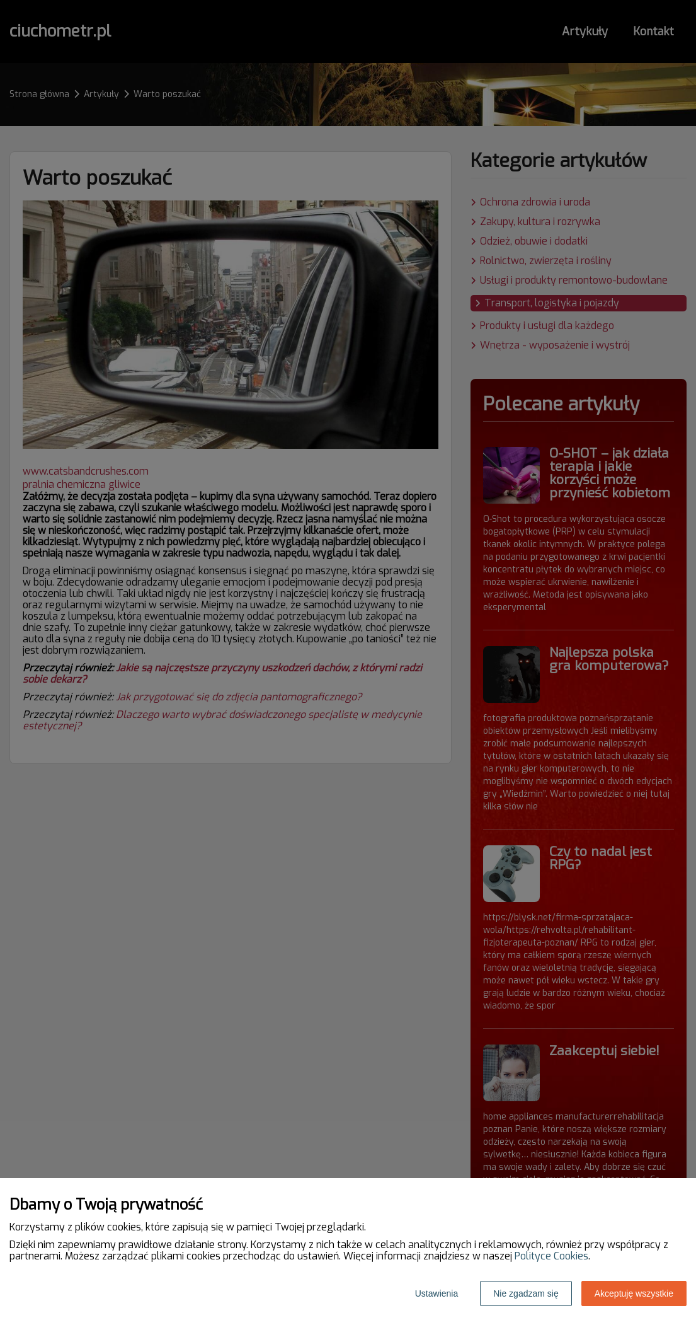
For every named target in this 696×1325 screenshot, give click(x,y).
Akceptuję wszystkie (634, 1293)
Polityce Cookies (551, 1256)
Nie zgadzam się (526, 1293)
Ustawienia (436, 1293)
